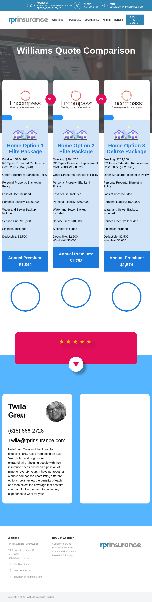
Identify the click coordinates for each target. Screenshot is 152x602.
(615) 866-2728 (91, 7)
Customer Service (61, 543)
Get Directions (21, 564)
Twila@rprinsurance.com (36, 440)
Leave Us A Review (62, 555)
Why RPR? (59, 20)
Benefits (119, 20)
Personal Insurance (62, 547)
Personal (75, 20)
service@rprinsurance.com (126, 7)
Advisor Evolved (46, 597)
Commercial (92, 20)
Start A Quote (135, 19)
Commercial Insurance (64, 551)
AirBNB (107, 20)
